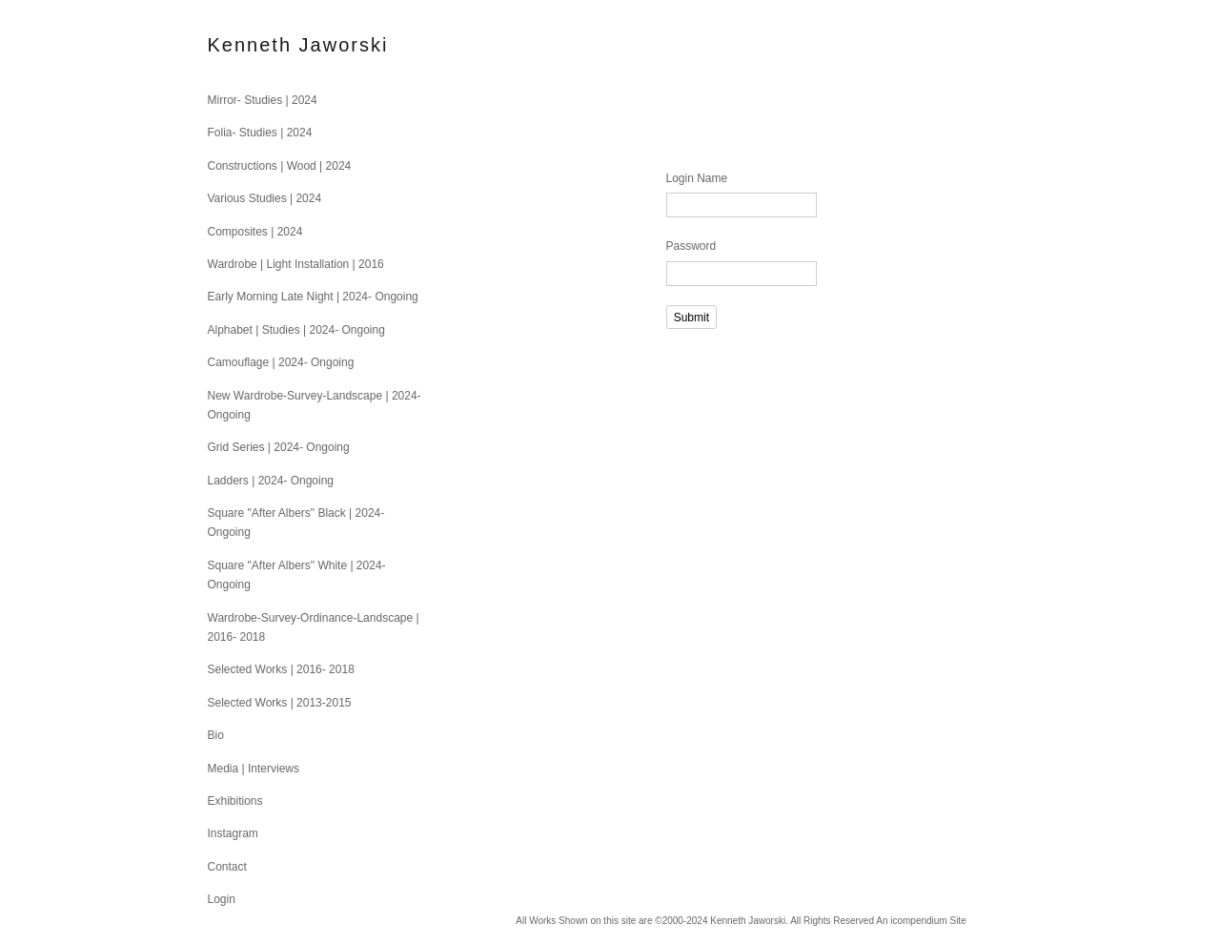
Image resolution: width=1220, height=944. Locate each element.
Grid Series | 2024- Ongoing (279, 447)
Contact (227, 866)
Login (221, 899)
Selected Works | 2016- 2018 (281, 669)
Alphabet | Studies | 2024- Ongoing (296, 330)
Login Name (697, 178)
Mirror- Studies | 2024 (262, 100)
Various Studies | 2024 (265, 198)
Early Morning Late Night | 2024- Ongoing (313, 296)
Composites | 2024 (255, 231)
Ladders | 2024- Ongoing (271, 480)
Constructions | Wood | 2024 (280, 166)
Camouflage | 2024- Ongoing (281, 362)
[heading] (255, 45)
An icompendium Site (921, 920)
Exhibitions (235, 801)
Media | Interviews (254, 768)
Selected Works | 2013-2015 (280, 702)
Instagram (233, 833)
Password (691, 246)
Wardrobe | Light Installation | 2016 (296, 264)
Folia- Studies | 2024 (260, 132)
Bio (216, 735)
